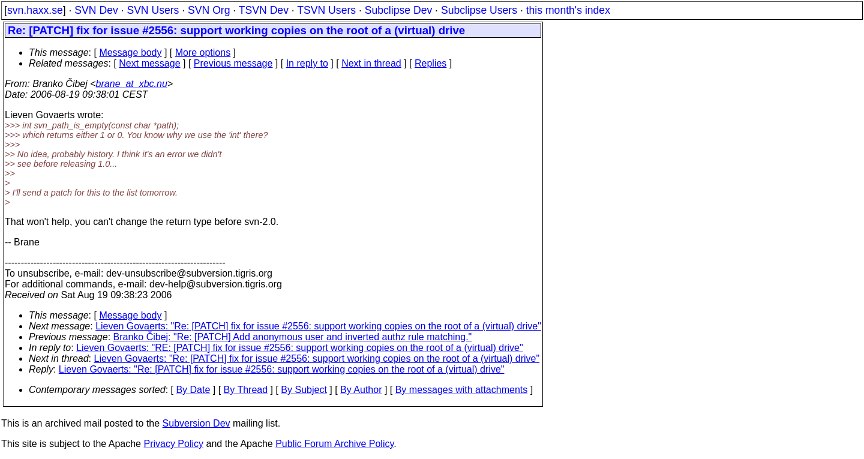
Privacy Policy (173, 444)
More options (203, 52)
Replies (430, 63)
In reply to (307, 63)
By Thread (246, 390)
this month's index (568, 10)
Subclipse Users (479, 10)
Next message (149, 63)
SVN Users (153, 10)
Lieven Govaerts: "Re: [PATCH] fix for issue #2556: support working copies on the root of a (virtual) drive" (318, 326)
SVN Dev (96, 10)
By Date (193, 390)
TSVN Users (326, 10)
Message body (130, 52)
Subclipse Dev (398, 10)
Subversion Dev (196, 423)
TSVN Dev (264, 10)
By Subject (303, 390)
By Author (361, 390)
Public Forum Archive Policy (334, 444)
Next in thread (371, 63)
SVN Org (209, 10)
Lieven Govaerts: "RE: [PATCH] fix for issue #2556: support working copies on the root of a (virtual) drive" (299, 348)
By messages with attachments (461, 390)
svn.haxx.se (35, 10)
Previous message (233, 63)
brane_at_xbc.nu (131, 84)
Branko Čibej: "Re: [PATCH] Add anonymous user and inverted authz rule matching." (292, 337)
